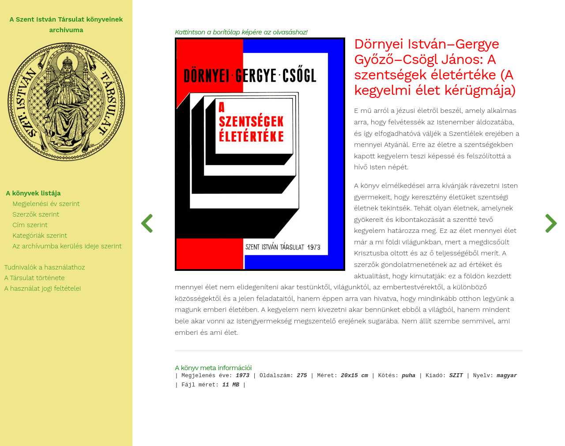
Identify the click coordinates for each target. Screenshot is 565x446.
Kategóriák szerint (33, 236)
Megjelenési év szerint (40, 204)
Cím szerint (24, 225)
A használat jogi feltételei (40, 288)
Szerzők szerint (29, 214)
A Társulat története (32, 278)
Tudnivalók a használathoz (42, 267)
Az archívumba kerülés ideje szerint (61, 246)
